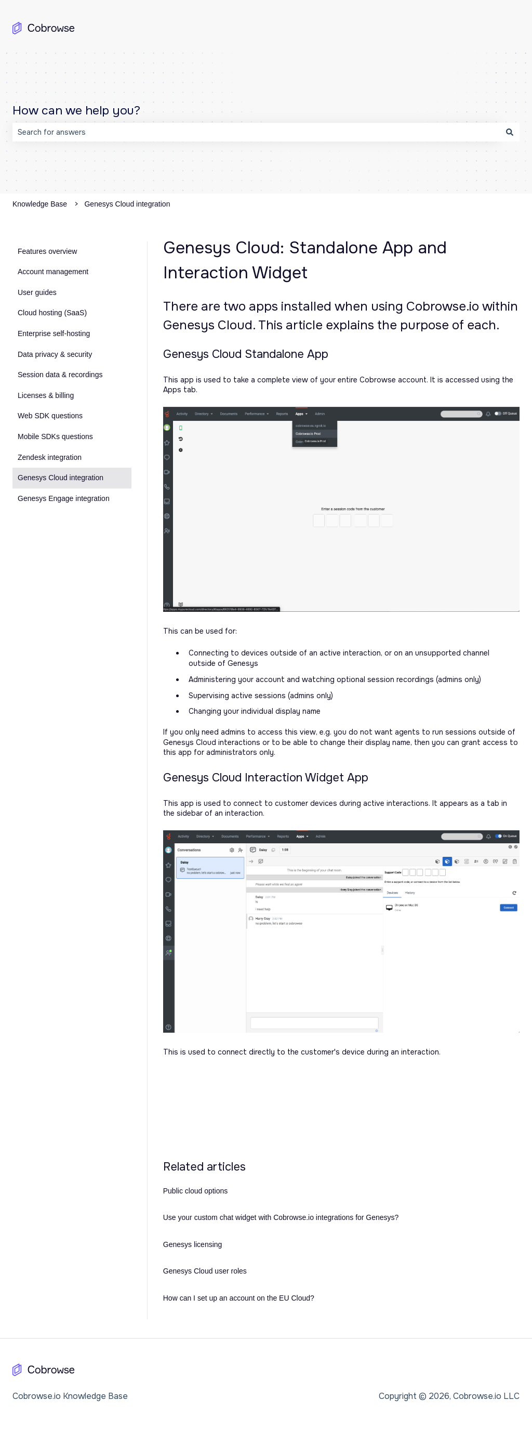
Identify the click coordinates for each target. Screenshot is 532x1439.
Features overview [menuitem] (47, 251)
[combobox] (256, 132)
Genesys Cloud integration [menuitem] (60, 477)
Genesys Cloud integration (127, 204)
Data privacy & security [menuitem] (55, 354)
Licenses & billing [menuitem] (46, 395)
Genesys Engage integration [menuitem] (64, 498)
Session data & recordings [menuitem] (60, 374)
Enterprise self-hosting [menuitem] (54, 333)
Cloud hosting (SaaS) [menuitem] (52, 313)
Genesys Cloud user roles (205, 1271)
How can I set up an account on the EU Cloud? (238, 1298)
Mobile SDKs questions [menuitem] (55, 436)
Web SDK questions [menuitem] (50, 416)
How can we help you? (76, 110)
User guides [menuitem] (37, 292)
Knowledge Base (39, 204)
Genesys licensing (192, 1244)
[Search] (510, 132)
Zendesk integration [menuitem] (50, 457)
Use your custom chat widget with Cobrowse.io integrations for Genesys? (281, 1217)
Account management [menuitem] (53, 271)
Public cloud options (195, 1191)
